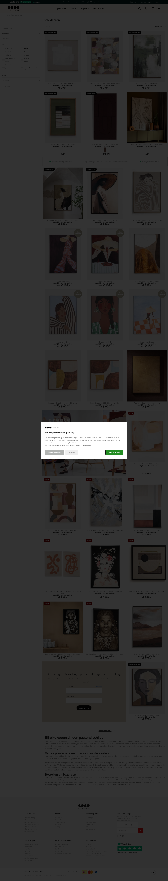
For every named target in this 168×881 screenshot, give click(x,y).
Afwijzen (72, 452)
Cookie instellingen (54, 452)
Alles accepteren (114, 452)
